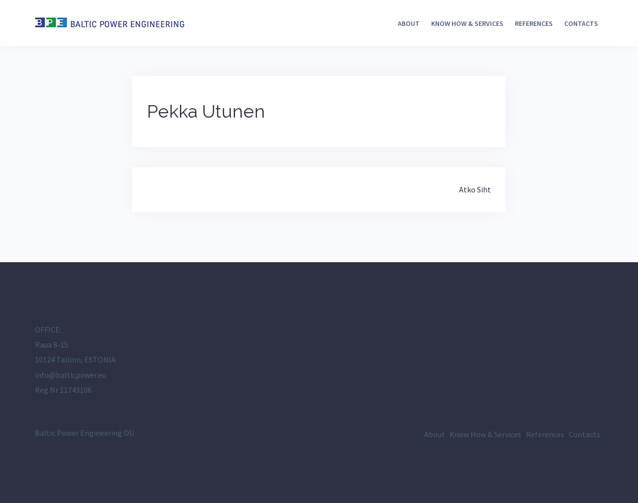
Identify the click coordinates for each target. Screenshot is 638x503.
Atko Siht (475, 189)
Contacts (581, 23)
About (409, 23)
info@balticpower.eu (70, 375)
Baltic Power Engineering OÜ (84, 433)
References (534, 23)
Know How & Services (467, 23)
